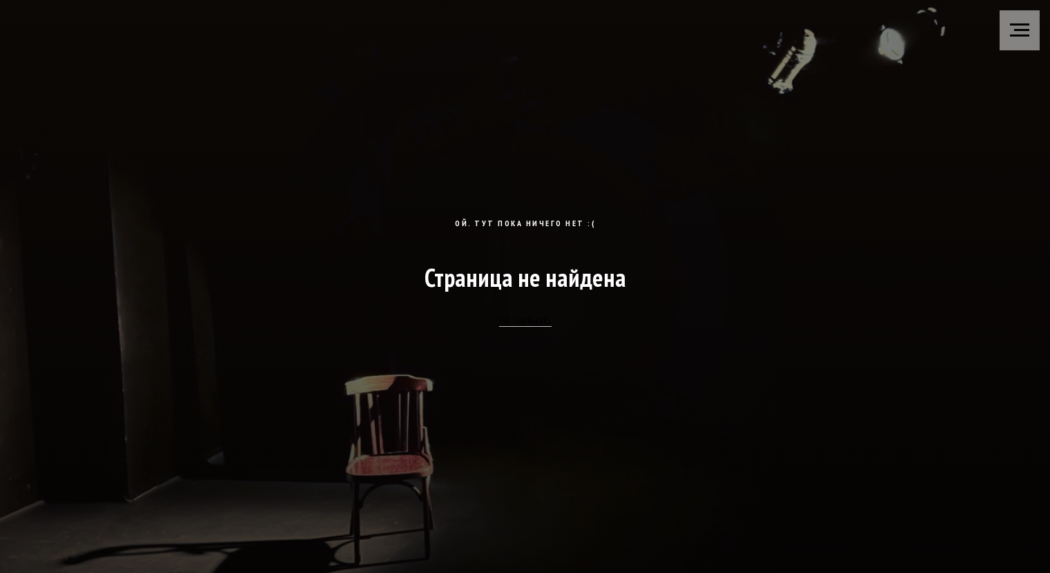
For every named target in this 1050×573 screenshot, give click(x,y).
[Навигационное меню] (1019, 30)
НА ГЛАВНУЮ (525, 320)
